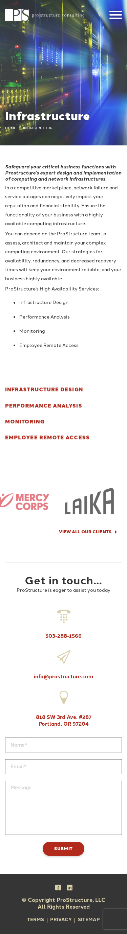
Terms (35, 920)
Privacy (61, 920)
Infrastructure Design (44, 390)
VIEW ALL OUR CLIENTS (85, 531)
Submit (63, 848)
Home (10, 128)
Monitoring (24, 422)
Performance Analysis (43, 405)
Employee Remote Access (47, 438)
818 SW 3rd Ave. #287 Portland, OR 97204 (63, 706)
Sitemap (89, 920)
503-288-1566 (63, 622)
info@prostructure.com (63, 663)
